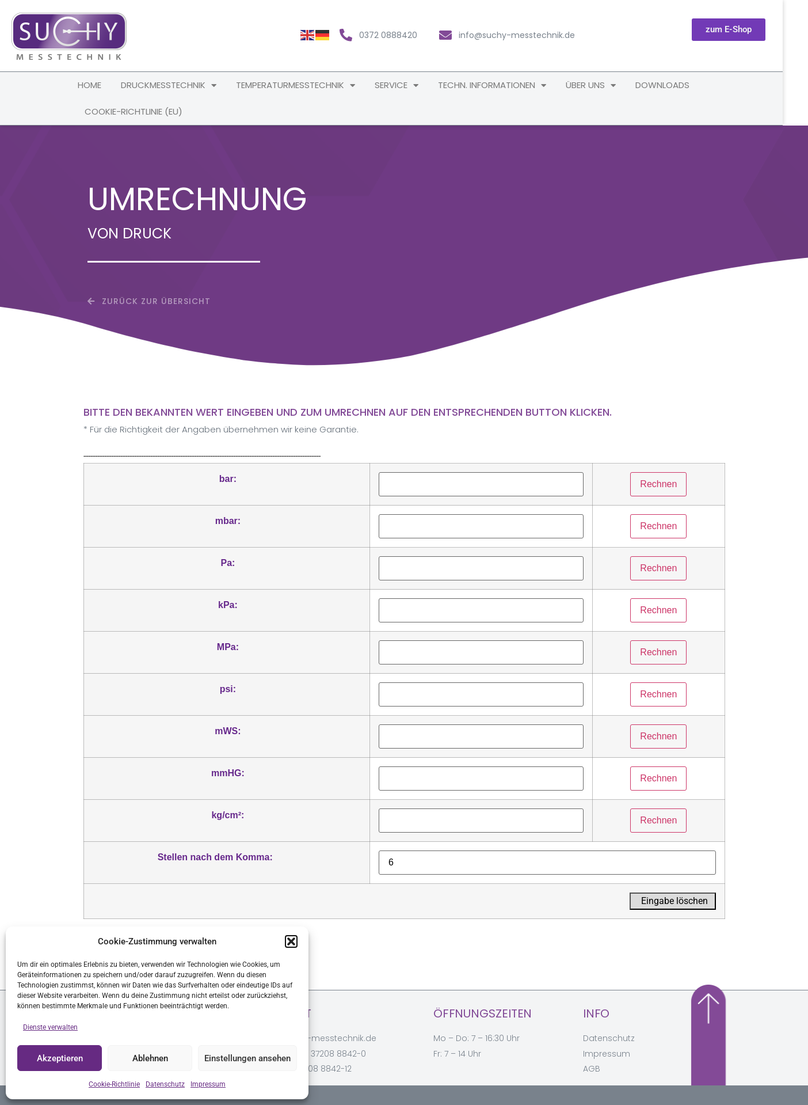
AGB (591, 1068)
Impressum (208, 1084)
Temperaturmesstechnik (308, 85)
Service (409, 85)
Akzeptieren (60, 1058)
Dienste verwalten (50, 1027)
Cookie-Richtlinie (114, 1084)
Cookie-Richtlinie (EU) (146, 111)
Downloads (675, 85)
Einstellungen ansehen (247, 1058)
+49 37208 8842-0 (329, 1054)
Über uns (603, 85)
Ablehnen (150, 1058)
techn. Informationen (505, 85)
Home (102, 85)
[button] (291, 941)
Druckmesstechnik (181, 85)
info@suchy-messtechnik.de (318, 1038)
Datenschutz (165, 1084)
